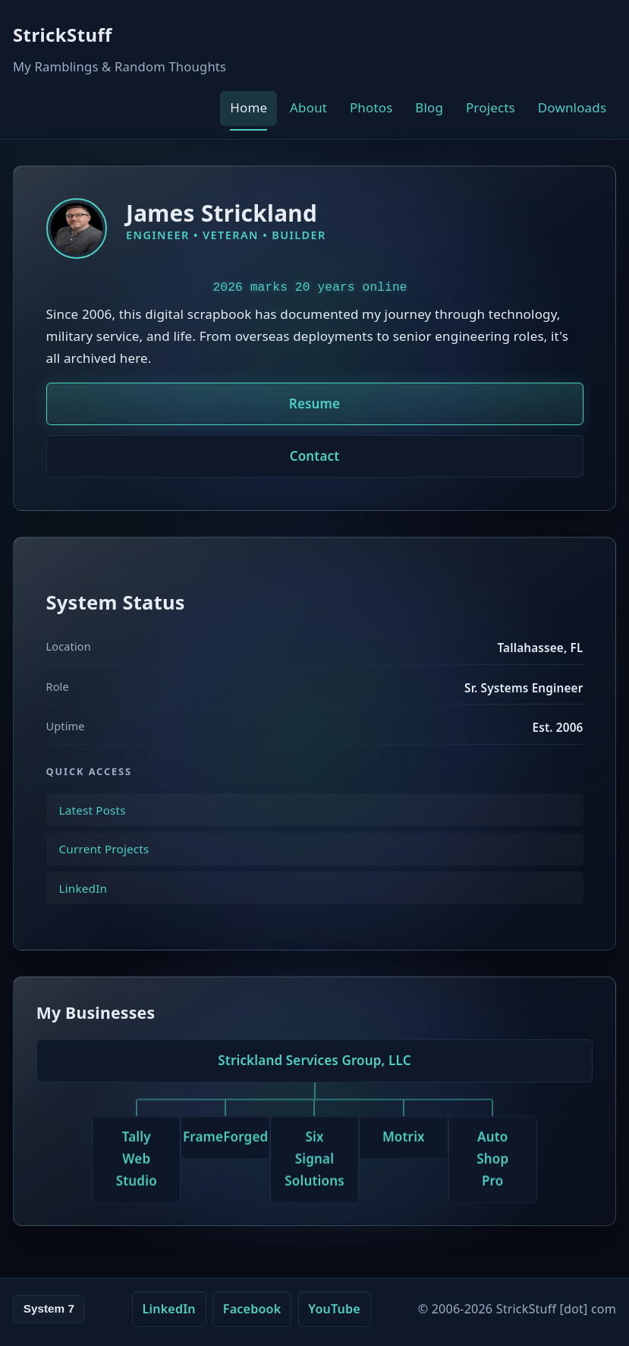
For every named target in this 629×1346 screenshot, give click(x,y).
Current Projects (104, 860)
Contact (315, 456)
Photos (371, 107)
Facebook (252, 1308)
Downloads (572, 107)
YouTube (334, 1308)
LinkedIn (83, 898)
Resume (314, 403)
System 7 (49, 1308)
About (308, 107)
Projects (490, 107)
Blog (429, 107)
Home (248, 107)
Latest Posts (92, 820)
